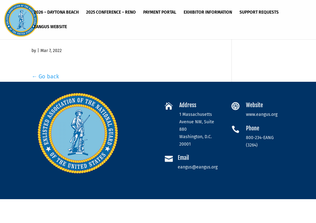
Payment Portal (159, 12)
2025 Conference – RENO (111, 12)
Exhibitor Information (208, 12)
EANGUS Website (50, 27)
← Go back (45, 76)
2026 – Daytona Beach (56, 12)
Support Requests (259, 12)
